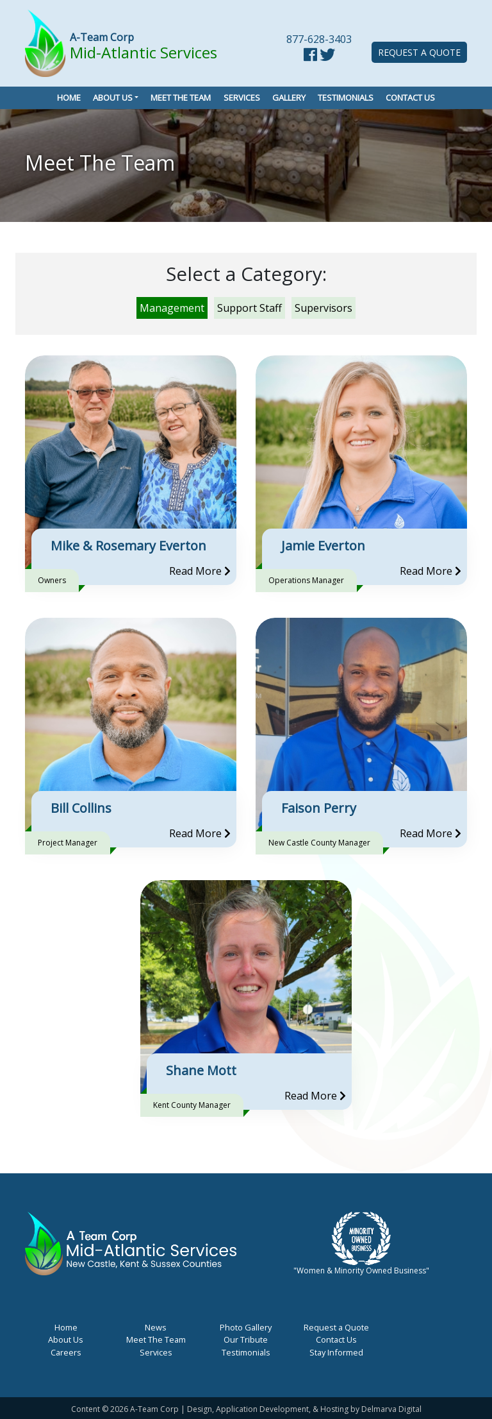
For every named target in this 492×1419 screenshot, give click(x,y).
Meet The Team (156, 1339)
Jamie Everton (323, 545)
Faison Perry (318, 808)
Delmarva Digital (391, 1409)
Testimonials (345, 97)
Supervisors (323, 308)
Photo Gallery (246, 1327)
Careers (66, 1352)
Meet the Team (181, 97)
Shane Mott (201, 1070)
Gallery (289, 97)
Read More (200, 571)
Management (172, 308)
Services (242, 97)
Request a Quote (419, 52)
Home (69, 97)
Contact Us (410, 97)
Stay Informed (336, 1352)
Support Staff (249, 308)
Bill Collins (81, 808)
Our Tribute (246, 1339)
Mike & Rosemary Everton (128, 545)
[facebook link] (310, 56)
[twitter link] (327, 56)
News (156, 1327)
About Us (113, 97)
